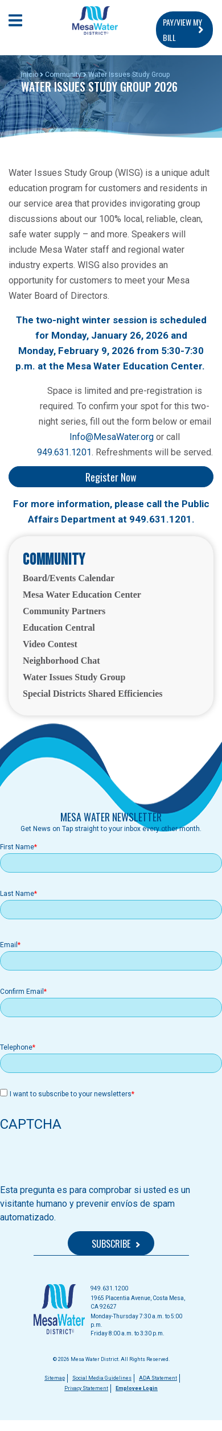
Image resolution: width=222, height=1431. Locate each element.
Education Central (59, 627)
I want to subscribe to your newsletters (70, 1094)
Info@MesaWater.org (111, 436)
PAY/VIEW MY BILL (182, 29)
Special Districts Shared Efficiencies (92, 693)
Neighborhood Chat (61, 660)
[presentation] (86, 1161)
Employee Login (137, 1388)
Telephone (16, 1047)
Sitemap (54, 1378)
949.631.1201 (64, 452)
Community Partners (64, 611)
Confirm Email (22, 992)
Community (63, 75)
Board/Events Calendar (68, 578)
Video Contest (50, 644)
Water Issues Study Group (74, 677)
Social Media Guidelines (101, 1378)
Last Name (17, 894)
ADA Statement (158, 1378)
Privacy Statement (86, 1388)
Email (9, 945)
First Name (17, 847)
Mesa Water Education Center (82, 594)
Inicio (29, 75)
